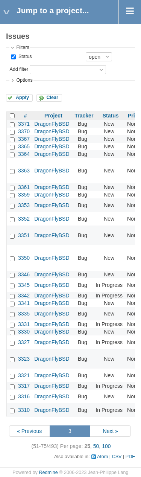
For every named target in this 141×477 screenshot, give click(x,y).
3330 (24, 332)
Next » (110, 431)
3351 (24, 235)
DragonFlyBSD (51, 124)
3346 (24, 274)
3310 (24, 410)
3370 (24, 131)
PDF (130, 456)
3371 (24, 124)
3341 (24, 303)
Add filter (18, 69)
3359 (24, 195)
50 (96, 446)
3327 (24, 342)
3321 (24, 375)
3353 (24, 205)
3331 (24, 324)
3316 (24, 396)
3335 (24, 314)
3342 (24, 296)
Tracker (84, 116)
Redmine (48, 472)
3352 (24, 219)
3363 (24, 171)
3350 (24, 258)
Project (53, 116)
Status (24, 56)
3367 (24, 139)
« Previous (29, 431)
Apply (22, 97)
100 (106, 446)
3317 (24, 386)
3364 (24, 154)
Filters (22, 47)
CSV (117, 456)
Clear (52, 97)
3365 (24, 146)
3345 (24, 285)
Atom (102, 456)
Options (24, 80)
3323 (24, 359)
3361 (24, 187)
